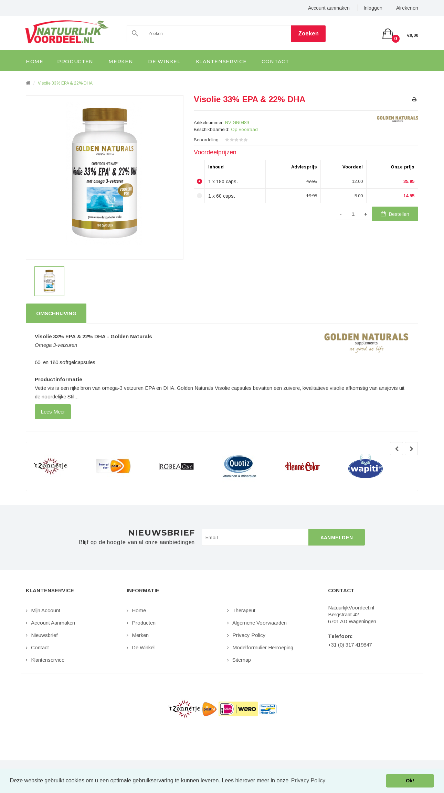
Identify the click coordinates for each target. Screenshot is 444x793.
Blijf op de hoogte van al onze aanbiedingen (137, 542)
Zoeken (308, 33)
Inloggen (372, 8)
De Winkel (143, 647)
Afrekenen (407, 8)
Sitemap (241, 660)
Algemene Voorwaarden (259, 623)
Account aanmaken (329, 8)
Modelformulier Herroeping (262, 647)
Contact (40, 647)
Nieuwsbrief (44, 635)
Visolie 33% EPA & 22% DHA (65, 83)
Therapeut (243, 610)
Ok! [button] (410, 780)
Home (139, 610)
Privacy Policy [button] (308, 780)
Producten (144, 623)
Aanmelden (336, 537)
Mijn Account (45, 610)
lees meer (53, 412)
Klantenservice (47, 660)
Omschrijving (56, 313)
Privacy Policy (249, 635)
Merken (140, 635)
